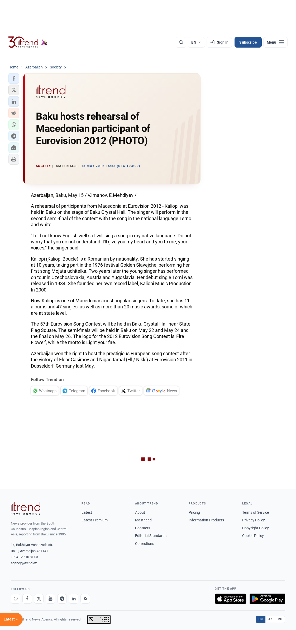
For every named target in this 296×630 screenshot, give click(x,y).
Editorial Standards (150, 536)
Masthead (143, 520)
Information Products (206, 520)
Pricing (194, 512)
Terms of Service (255, 512)
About (140, 512)
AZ (270, 619)
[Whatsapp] (15, 599)
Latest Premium (95, 520)
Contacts (142, 528)
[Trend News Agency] (25, 508)
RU (280, 619)
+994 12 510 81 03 (24, 557)
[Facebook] (27, 599)
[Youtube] (50, 599)
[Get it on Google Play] (267, 599)
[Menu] (275, 42)
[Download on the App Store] (230, 599)
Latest (87, 512)
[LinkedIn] (73, 599)
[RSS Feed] (85, 599)
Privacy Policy (253, 520)
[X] (39, 599)
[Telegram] (62, 599)
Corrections (144, 543)
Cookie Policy (253, 536)
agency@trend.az (24, 563)
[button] (14, 78)
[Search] (181, 42)
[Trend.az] (27, 42)
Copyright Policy (255, 528)
